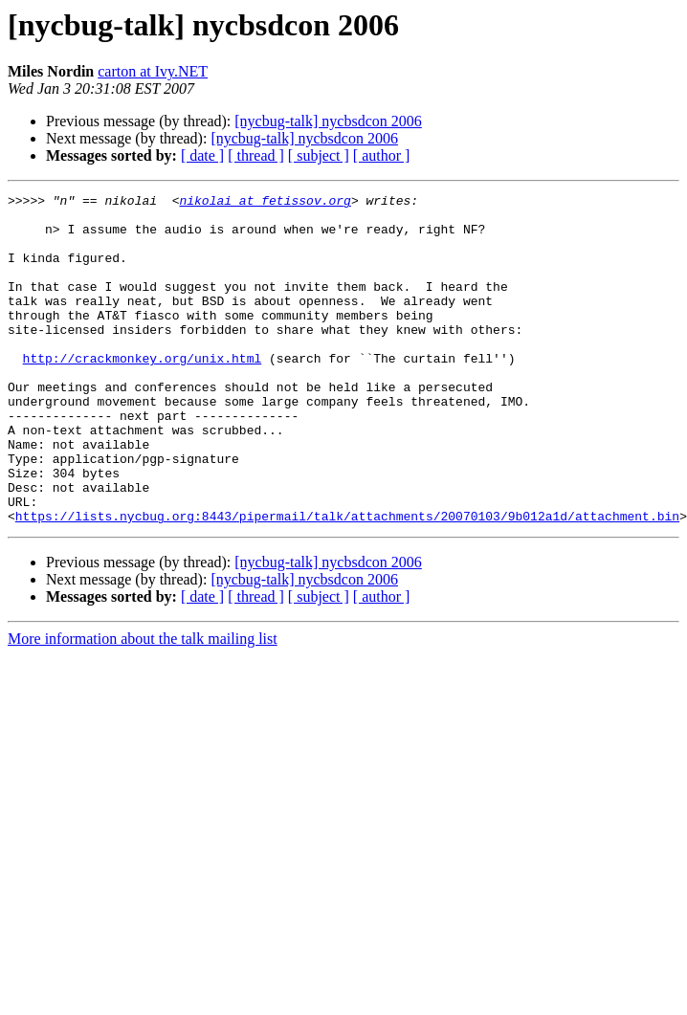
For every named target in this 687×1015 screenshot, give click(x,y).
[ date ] (202, 155)
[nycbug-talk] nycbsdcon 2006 (328, 121)
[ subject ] (318, 155)
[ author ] (381, 155)
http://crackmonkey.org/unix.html (142, 392)
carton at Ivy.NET (153, 71)
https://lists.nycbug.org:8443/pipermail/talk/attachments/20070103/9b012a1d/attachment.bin (347, 581)
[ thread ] (256, 155)
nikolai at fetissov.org (264, 202)
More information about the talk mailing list (142, 704)
